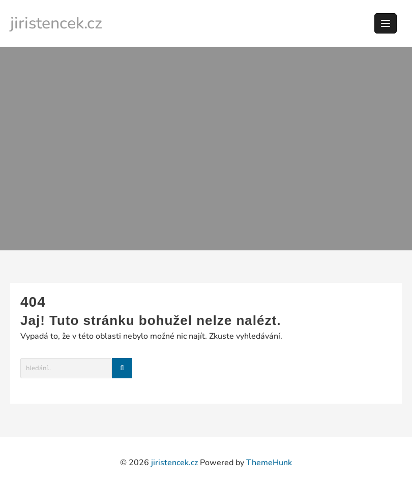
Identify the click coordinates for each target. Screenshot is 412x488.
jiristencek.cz (56, 23)
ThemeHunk (269, 462)
